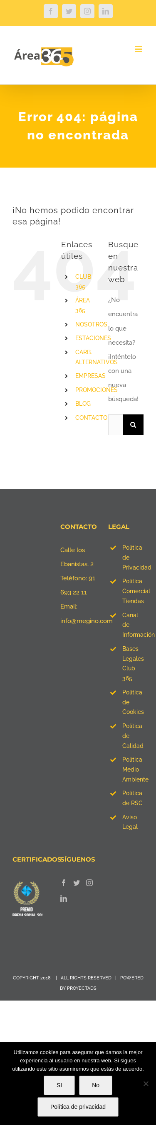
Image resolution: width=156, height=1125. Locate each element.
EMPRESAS (90, 376)
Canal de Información (133, 625)
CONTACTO (91, 417)
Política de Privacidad (133, 557)
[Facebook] (63, 882)
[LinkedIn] (63, 898)
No (95, 1085)
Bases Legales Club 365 (133, 663)
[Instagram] (89, 882)
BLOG (83, 403)
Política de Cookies (133, 702)
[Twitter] (76, 882)
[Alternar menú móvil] (139, 49)
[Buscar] (133, 424)
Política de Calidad (133, 736)
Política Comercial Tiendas (133, 591)
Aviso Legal (130, 822)
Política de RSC (132, 798)
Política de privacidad (78, 1106)
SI (59, 1085)
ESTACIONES (93, 338)
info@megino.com (86, 621)
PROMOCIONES (96, 390)
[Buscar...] (115, 424)
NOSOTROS (91, 324)
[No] (145, 1083)
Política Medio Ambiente (133, 769)
